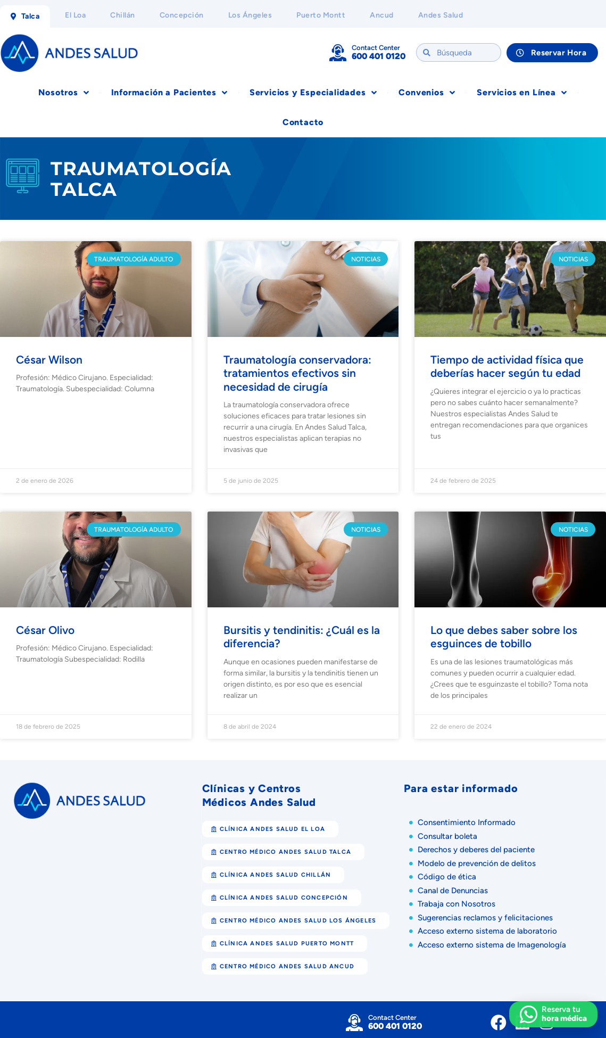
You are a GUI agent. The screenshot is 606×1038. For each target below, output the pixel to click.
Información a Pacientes (169, 92)
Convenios (427, 92)
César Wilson (49, 359)
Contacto (303, 122)
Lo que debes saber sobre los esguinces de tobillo (503, 636)
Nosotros (63, 92)
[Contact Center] (337, 52)
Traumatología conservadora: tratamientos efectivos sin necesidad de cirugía (297, 373)
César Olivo (45, 630)
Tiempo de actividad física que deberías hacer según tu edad (507, 366)
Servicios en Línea (522, 92)
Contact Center (376, 48)
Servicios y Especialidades (313, 92)
